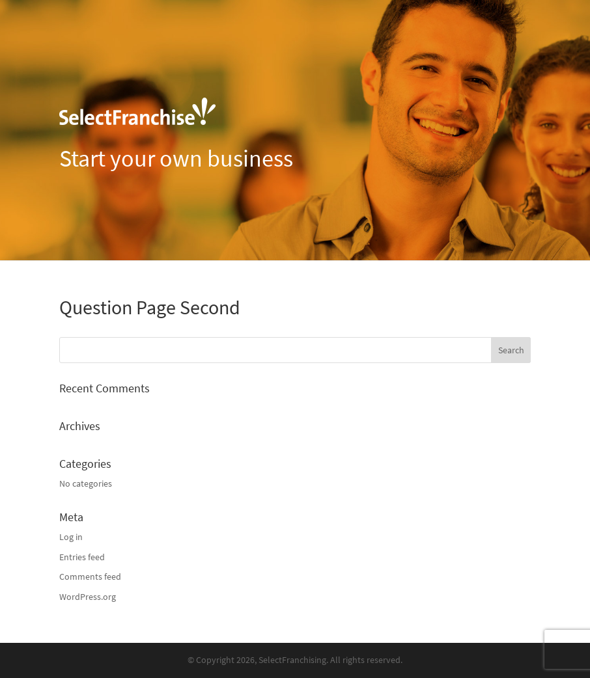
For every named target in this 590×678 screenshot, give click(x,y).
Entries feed (82, 557)
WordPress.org (87, 597)
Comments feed (90, 577)
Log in (71, 537)
